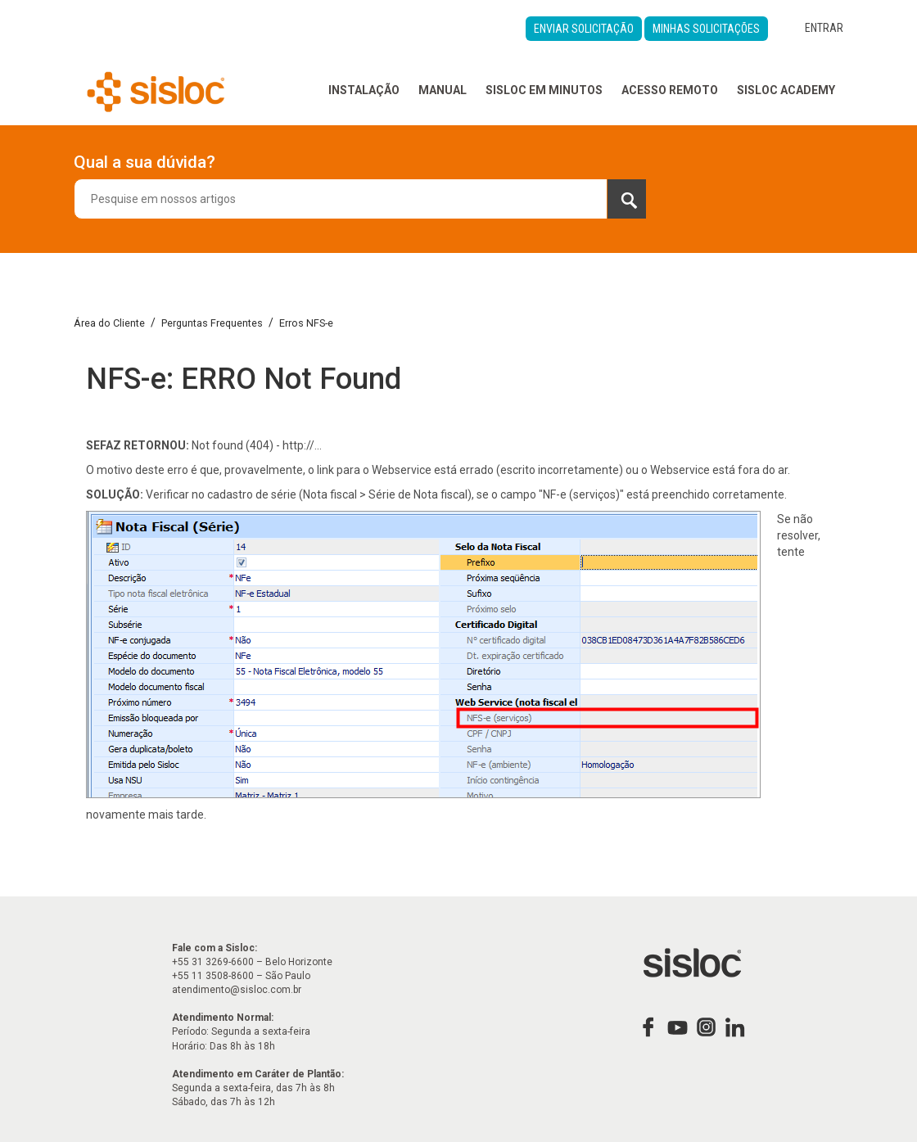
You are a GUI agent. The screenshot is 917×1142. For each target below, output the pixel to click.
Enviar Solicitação (584, 28)
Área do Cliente (109, 323)
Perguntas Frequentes (212, 323)
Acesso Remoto (669, 90)
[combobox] (360, 198)
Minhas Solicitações (706, 28)
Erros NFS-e (306, 323)
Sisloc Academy (786, 90)
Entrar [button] (824, 27)
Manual (442, 90)
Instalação (364, 90)
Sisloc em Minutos (544, 90)
